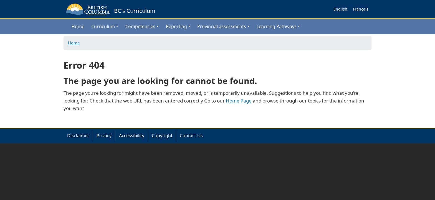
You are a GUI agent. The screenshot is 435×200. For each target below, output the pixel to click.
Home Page (239, 101)
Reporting (176, 26)
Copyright (162, 135)
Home (78, 26)
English (340, 9)
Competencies (140, 26)
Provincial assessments (221, 26)
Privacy (104, 135)
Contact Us (191, 135)
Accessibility (131, 135)
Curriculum (103, 26)
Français (360, 9)
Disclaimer (78, 135)
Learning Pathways (277, 26)
